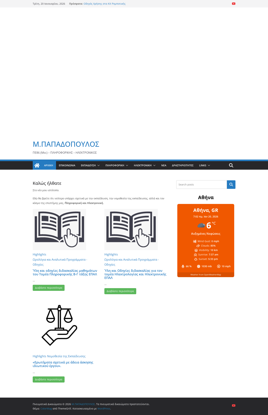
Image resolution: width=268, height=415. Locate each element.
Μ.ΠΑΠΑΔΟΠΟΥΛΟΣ (66, 144)
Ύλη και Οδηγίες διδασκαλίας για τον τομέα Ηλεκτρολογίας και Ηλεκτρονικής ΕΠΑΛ (135, 274)
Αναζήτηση (231, 185)
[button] (98, 165)
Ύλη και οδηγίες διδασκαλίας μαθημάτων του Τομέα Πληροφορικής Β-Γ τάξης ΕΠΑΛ (65, 272)
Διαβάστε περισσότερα (48, 287)
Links (202, 165)
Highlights (39, 254)
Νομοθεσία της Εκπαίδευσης (66, 356)
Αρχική (48, 165)
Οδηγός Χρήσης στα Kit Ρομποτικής (105, 3)
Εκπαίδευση (88, 165)
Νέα (163, 165)
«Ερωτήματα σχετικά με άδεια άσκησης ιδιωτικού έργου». (63, 364)
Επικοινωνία (67, 165)
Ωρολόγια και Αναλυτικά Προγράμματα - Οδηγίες (60, 262)
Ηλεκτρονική (143, 165)
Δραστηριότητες (182, 165)
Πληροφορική (114, 165)
